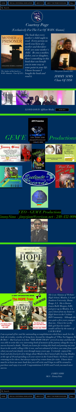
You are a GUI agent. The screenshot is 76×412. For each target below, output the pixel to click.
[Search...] (38, 8)
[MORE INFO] (62, 109)
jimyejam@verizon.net (37, 140)
